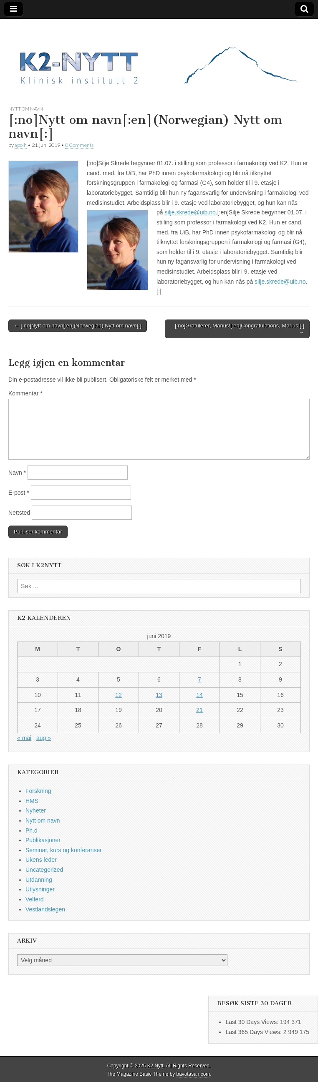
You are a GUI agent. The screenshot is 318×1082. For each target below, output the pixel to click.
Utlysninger (40, 889)
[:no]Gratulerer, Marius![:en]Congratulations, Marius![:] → (239, 328)
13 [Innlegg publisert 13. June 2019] (159, 695)
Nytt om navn (25, 108)
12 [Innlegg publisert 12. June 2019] (118, 695)
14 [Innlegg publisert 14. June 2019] (199, 695)
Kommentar (25, 393)
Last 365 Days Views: (254, 1032)
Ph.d (31, 830)
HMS (31, 801)
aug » (43, 738)
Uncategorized (44, 869)
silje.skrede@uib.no (189, 212)
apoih (21, 145)
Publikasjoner (43, 840)
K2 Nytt (155, 1066)
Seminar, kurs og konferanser (63, 850)
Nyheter (35, 810)
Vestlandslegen (45, 909)
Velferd (34, 899)
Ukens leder (41, 859)
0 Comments (79, 145)
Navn (17, 472)
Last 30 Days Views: (252, 1022)
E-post (18, 492)
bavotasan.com (193, 1074)
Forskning (38, 791)
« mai (24, 738)
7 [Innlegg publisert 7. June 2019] (199, 679)
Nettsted (19, 512)
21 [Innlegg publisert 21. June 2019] (199, 710)
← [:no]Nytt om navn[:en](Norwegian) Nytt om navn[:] (77, 325)
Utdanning (38, 879)
